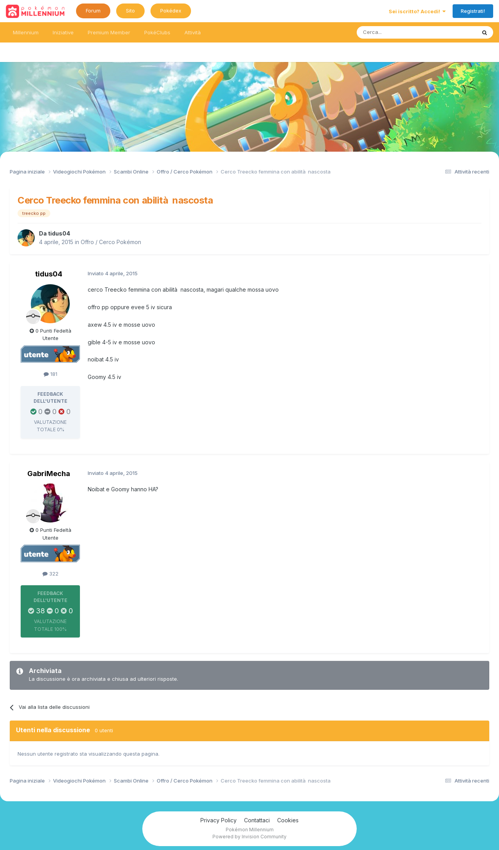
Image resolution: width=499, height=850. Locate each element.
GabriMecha (48, 473)
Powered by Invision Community (249, 836)
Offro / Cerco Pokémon (111, 242)
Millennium (26, 32)
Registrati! (473, 11)
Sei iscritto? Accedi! (417, 11)
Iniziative (63, 32)
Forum (93, 10)
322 (50, 573)
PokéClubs (157, 32)
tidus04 (59, 233)
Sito (130, 10)
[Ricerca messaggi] (398, 32)
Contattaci (257, 820)
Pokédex (170, 10)
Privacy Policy (218, 820)
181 (50, 374)
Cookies (288, 820)
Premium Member (109, 32)
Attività (192, 32)
